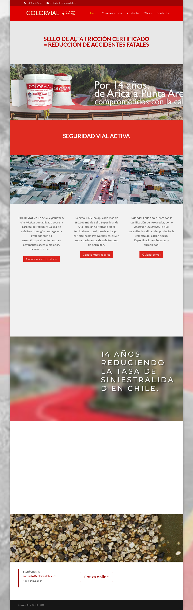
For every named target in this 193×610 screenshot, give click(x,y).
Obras (148, 13)
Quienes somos (112, 13)
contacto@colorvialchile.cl (39, 576)
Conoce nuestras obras (96, 254)
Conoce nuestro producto (41, 259)
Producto (133, 13)
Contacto (162, 13)
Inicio (93, 13)
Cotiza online (96, 577)
